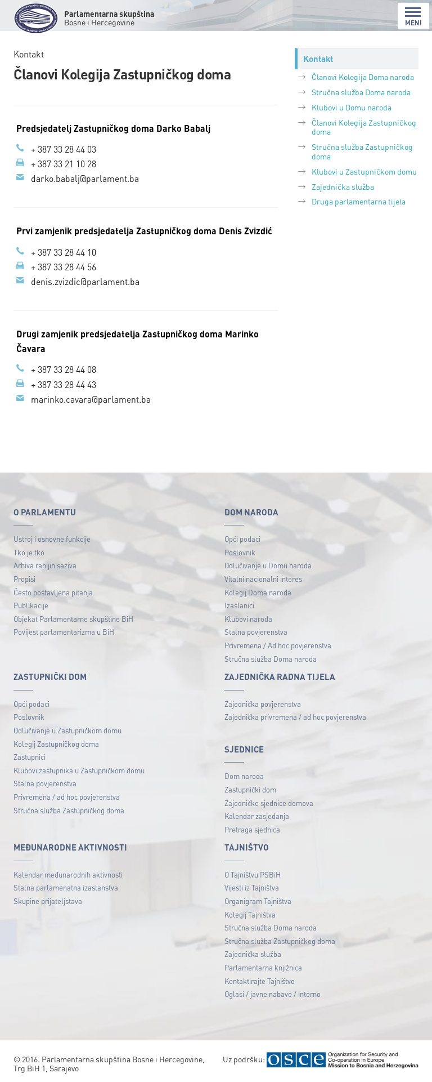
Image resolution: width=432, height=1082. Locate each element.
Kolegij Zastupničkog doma (56, 741)
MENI (413, 16)
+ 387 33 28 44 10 (63, 251)
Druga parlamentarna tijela (359, 201)
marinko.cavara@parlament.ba (91, 397)
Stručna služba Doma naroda (361, 92)
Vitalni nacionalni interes (263, 576)
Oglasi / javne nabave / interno (272, 991)
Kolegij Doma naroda (257, 589)
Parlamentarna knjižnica (263, 965)
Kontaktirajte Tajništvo (259, 978)
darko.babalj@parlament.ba (85, 178)
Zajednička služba (343, 186)
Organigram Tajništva (257, 898)
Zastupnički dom (250, 786)
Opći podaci (242, 536)
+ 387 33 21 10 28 (63, 164)
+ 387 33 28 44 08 (63, 367)
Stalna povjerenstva (255, 629)
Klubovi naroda (248, 616)
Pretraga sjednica (252, 826)
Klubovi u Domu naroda (352, 107)
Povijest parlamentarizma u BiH (64, 629)
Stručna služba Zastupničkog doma (362, 151)
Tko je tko (29, 549)
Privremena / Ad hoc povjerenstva (277, 643)
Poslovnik (239, 549)
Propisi (24, 576)
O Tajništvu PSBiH (252, 871)
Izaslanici (239, 603)
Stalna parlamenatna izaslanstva (66, 885)
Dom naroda (244, 773)
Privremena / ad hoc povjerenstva (67, 794)
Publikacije (31, 603)
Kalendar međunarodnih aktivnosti (68, 871)
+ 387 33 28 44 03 (63, 149)
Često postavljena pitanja (53, 589)
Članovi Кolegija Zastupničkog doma (364, 127)
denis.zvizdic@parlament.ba (85, 280)
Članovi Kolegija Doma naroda (363, 77)
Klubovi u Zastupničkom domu (364, 171)
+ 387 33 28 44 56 (63, 265)
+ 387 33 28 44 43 (63, 382)
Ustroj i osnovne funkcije (52, 536)
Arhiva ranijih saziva (45, 563)
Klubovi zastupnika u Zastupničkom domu (79, 767)
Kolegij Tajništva (250, 911)
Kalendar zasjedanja (256, 813)
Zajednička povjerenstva (262, 701)
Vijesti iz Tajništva (251, 885)
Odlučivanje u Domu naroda (268, 563)
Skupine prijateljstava (48, 898)
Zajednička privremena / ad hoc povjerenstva (295, 714)
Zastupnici (30, 754)
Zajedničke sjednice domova (268, 800)
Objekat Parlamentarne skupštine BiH (73, 616)
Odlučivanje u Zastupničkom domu (68, 727)
